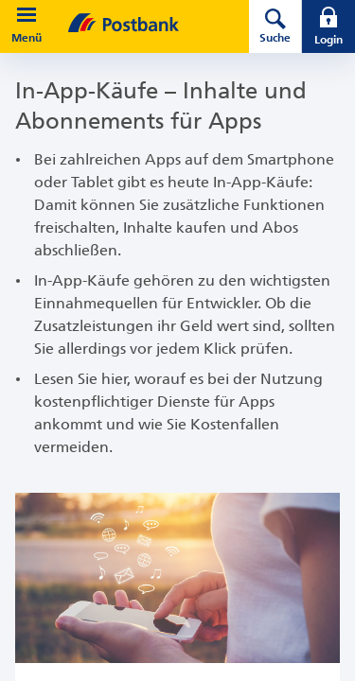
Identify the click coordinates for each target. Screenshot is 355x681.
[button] (26, 15)
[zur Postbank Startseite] (151, 22)
